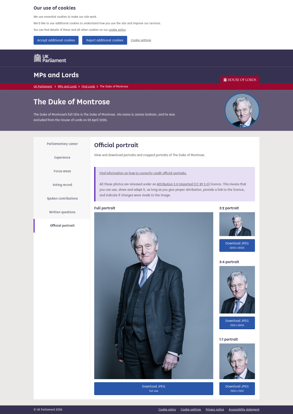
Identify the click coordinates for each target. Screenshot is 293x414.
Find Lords (88, 86)
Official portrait (62, 226)
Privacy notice (215, 409)
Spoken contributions (62, 198)
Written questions (62, 212)
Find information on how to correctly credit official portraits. (143, 173)
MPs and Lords (56, 75)
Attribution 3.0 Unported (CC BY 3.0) (183, 184)
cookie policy (117, 30)
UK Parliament (43, 86)
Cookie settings (141, 40)
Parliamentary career (62, 144)
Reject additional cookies (104, 40)
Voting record (62, 185)
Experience (62, 157)
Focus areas (62, 171)
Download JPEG (154, 388)
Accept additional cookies (56, 40)
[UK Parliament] (50, 58)
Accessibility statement (244, 409)
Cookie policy (167, 409)
